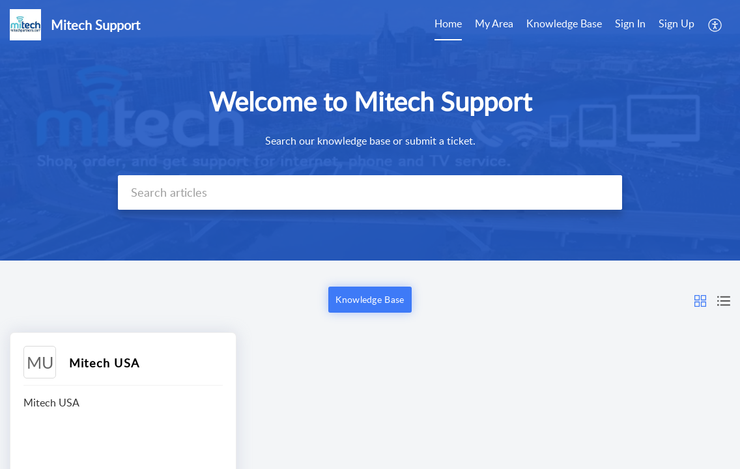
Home (448, 23)
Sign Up (676, 23)
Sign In (630, 23)
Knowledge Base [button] (369, 299)
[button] (700, 299)
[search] (370, 192)
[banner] (370, 130)
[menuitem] (654, 24)
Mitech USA (104, 363)
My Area (494, 23)
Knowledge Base (564, 23)
